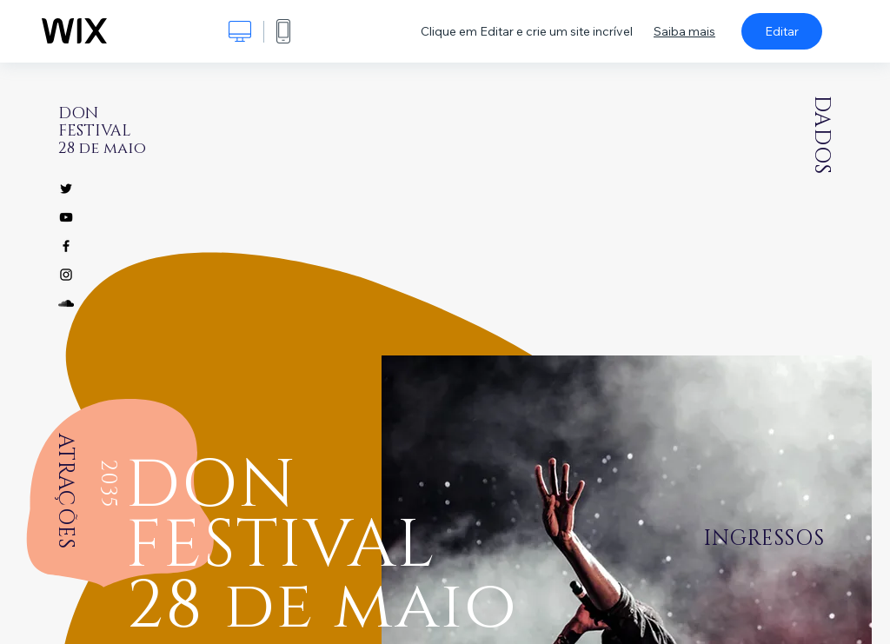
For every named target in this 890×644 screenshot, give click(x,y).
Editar (782, 31)
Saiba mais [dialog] (684, 31)
